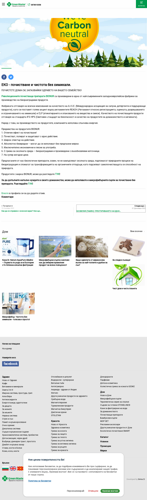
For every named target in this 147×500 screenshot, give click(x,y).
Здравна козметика (60, 427)
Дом (102, 392)
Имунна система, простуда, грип (17, 393)
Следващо (140, 206)
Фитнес (54, 393)
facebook (10, 364)
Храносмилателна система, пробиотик (20, 435)
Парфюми (105, 380)
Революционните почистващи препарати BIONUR (27, 96)
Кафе (4, 383)
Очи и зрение (8, 425)
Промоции (105, 446)
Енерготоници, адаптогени (14, 403)
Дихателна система (11, 428)
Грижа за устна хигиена (62, 440)
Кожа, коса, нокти (10, 451)
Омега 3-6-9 (7, 390)
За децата (6, 406)
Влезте (5, 193)
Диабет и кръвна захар (13, 444)
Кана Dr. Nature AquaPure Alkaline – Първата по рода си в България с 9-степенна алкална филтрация (18, 262)
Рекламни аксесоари (110, 424)
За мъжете (7, 412)
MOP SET (104, 421)
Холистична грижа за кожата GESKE (117, 386)
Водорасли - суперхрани (62, 380)
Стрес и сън (7, 419)
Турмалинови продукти (62, 406)
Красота (55, 421)
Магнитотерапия (59, 402)
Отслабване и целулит (61, 377)
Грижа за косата (59, 431)
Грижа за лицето (59, 434)
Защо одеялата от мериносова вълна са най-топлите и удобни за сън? (91, 262)
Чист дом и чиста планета (124, 288)
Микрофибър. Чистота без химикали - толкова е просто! (16, 318)
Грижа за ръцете (59, 447)
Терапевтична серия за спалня (114, 402)
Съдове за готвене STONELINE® (115, 405)
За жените (7, 409)
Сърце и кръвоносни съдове (15, 432)
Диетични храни (58, 412)
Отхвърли (93, 490)
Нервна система (9, 415)
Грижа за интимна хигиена (63, 444)
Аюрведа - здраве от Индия (64, 389)
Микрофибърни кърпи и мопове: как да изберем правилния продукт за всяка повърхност (54, 262)
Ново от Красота (59, 424)
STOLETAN (56, 415)
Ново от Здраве (9, 380)
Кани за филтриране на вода (113, 408)
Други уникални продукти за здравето (69, 396)
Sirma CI (141, 479)
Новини (104, 441)
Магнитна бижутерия (61, 409)
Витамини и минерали (12, 386)
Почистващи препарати (111, 415)
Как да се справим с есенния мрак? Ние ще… (21, 211)
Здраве (5, 377)
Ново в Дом (105, 395)
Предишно (7, 206)
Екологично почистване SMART (115, 431)
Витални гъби (57, 383)
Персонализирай (75, 490)
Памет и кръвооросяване (14, 422)
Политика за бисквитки (39, 480)
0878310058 (36, 5)
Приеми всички (110, 490)
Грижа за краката (59, 450)
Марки (103, 450)
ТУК (57, 174)
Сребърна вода (58, 399)
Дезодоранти (106, 377)
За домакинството (109, 411)
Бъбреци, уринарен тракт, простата (19, 441)
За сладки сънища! (121, 260)
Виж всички (137, 231)
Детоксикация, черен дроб (14, 438)
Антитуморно (57, 386)
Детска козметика (109, 383)
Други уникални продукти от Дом (116, 427)
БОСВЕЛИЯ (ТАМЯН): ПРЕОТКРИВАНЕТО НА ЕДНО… (99, 211)
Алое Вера (7, 396)
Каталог (104, 437)
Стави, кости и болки (12, 448)
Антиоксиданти (9, 399)
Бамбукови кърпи (108, 418)
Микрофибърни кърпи (110, 398)
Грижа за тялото (59, 437)
